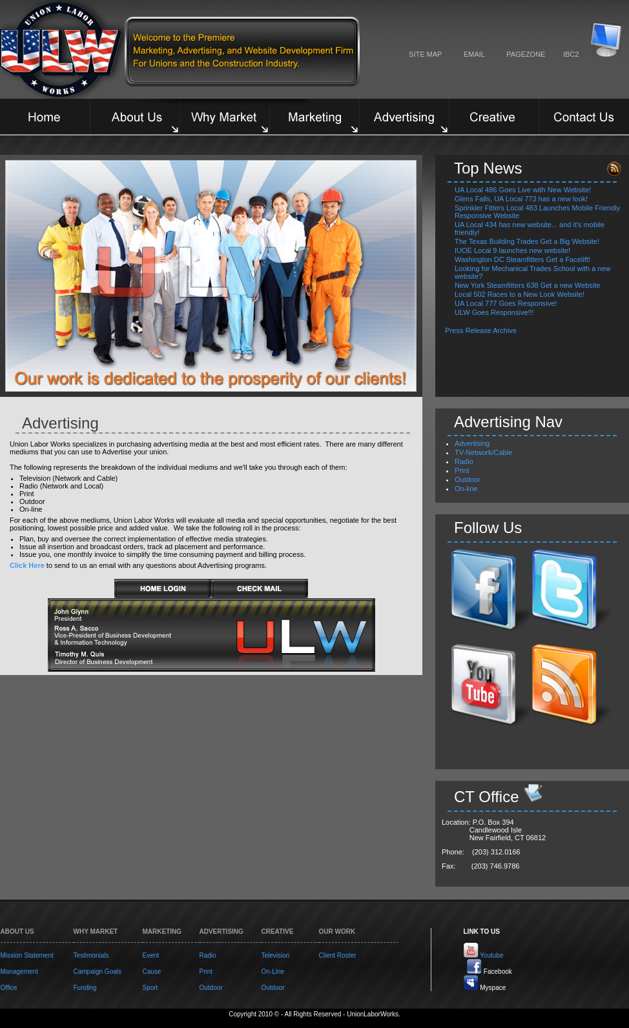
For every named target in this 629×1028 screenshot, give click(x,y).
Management (19, 971)
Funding (85, 987)
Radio (464, 461)
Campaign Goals (97, 971)
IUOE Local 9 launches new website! (512, 250)
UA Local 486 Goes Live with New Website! (523, 190)
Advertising (472, 443)
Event (151, 955)
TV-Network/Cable (483, 452)
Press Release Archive (482, 330)
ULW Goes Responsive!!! (494, 312)
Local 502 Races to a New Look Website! (519, 294)
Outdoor (467, 479)
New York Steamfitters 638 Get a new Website (527, 285)
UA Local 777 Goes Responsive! (506, 303)
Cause (152, 971)
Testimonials (91, 955)
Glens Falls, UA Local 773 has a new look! (521, 199)
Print (462, 470)
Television (276, 955)
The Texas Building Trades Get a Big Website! (527, 241)
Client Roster (337, 955)
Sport (150, 987)
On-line (466, 488)
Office (9, 987)
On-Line (273, 971)
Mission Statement (27, 955)
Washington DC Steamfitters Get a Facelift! (522, 259)
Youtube (491, 955)
